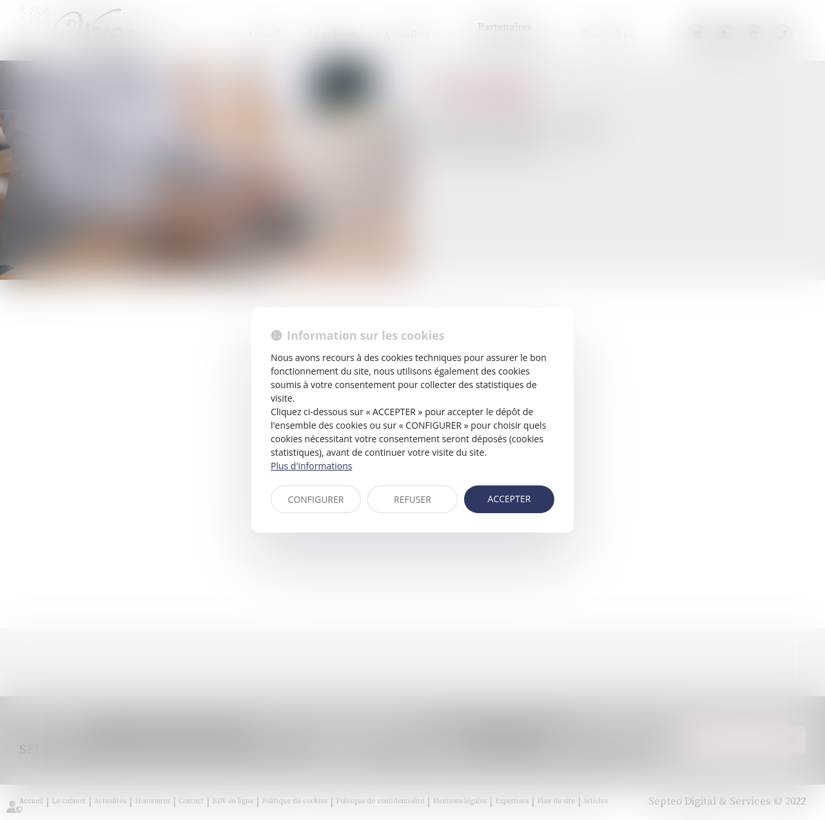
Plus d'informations (311, 466)
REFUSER (412, 499)
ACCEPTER (509, 499)
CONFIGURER (316, 499)
